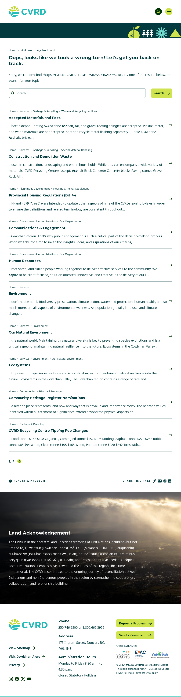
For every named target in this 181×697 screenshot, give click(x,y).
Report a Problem (27, 480)
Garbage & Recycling (45, 111)
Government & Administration (38, 221)
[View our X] (23, 679)
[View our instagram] (11, 679)
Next (19, 461)
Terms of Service (143, 672)
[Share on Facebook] (164, 481)
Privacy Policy (123, 672)
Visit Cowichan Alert (24, 656)
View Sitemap (19, 648)
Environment (40, 326)
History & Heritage (50, 391)
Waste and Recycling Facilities (79, 111)
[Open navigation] (168, 11)
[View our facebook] (17, 679)
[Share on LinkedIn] (169, 481)
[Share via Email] (159, 481)
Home (12, 50)
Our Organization (70, 221)
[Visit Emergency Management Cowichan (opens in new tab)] (140, 654)
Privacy (14, 665)
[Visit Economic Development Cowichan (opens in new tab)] (160, 654)
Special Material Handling (76, 150)
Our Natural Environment (67, 358)
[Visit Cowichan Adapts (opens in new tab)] (123, 654)
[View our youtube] (29, 679)
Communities (28, 391)
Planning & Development (35, 188)
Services (24, 111)
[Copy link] (154, 481)
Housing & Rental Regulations (71, 188)
